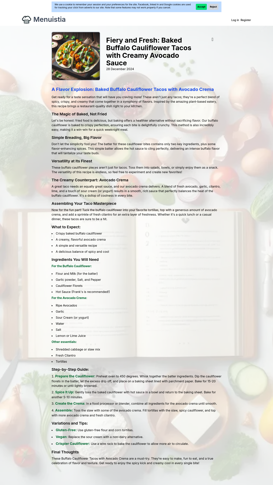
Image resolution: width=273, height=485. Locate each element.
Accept (201, 6)
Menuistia (49, 19)
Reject (213, 6)
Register (246, 20)
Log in (235, 20)
